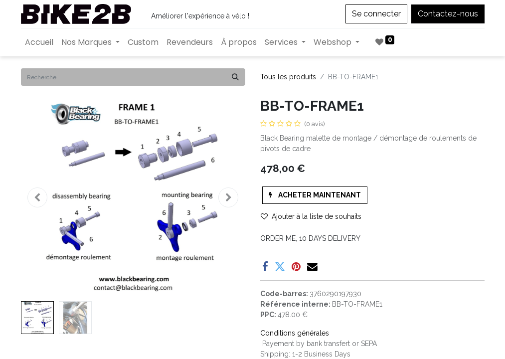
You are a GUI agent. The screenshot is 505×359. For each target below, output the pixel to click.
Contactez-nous (448, 13)
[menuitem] (39, 42)
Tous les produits (288, 77)
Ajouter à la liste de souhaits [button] (311, 216)
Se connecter (376, 13)
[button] (38, 197)
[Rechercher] (235, 77)
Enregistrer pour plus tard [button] (314, 274)
